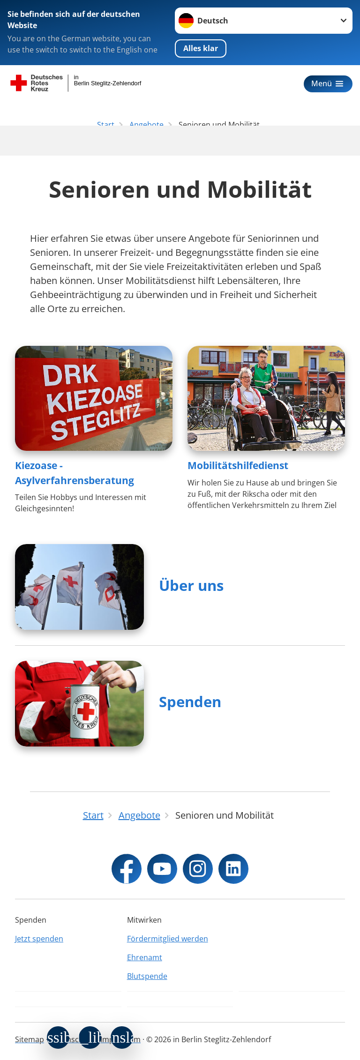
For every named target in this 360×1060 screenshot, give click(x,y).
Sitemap (29, 1039)
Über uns (191, 585)
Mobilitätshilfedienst (238, 465)
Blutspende (147, 976)
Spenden (190, 701)
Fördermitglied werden (167, 938)
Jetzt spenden (39, 938)
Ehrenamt (144, 957)
